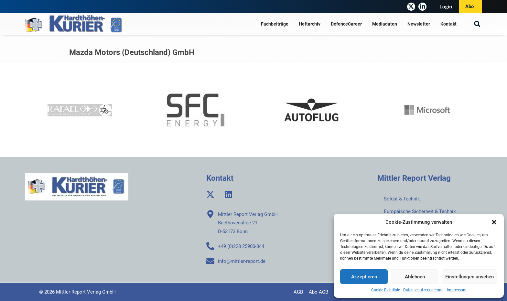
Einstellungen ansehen (469, 277)
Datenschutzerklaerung (423, 290)
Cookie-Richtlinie (385, 290)
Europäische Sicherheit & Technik (420, 211)
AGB (298, 292)
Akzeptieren (364, 277)
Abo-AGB (318, 292)
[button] (494, 222)
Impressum (457, 290)
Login (445, 6)
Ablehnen (415, 277)
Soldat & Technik (402, 199)
